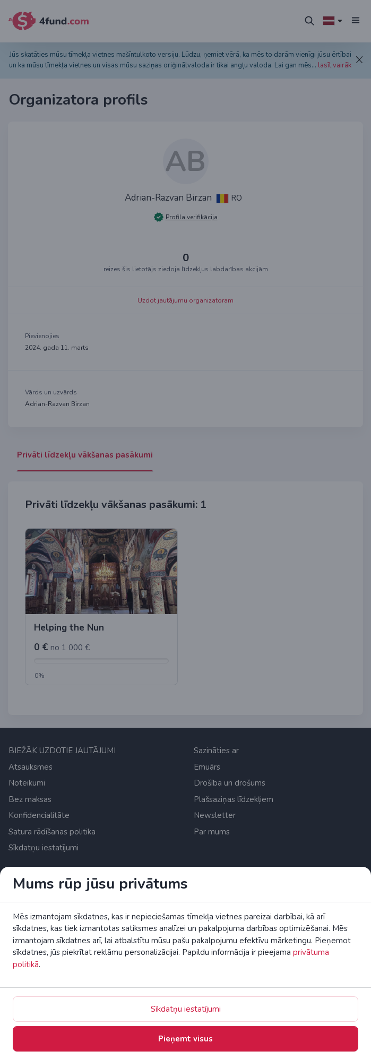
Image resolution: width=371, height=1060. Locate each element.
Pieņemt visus (185, 1038)
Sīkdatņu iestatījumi (186, 1009)
